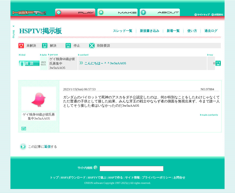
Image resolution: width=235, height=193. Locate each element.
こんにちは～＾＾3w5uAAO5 (102, 63)
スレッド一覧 (122, 31)
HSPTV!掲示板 (40, 31)
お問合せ (179, 177)
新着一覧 (173, 31)
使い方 (192, 31)
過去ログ (210, 31)
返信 (47, 147)
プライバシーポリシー (156, 177)
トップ (54, 177)
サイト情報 (132, 177)
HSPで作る (115, 177)
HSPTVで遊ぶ (97, 177)
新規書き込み (149, 31)
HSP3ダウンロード (73, 177)
